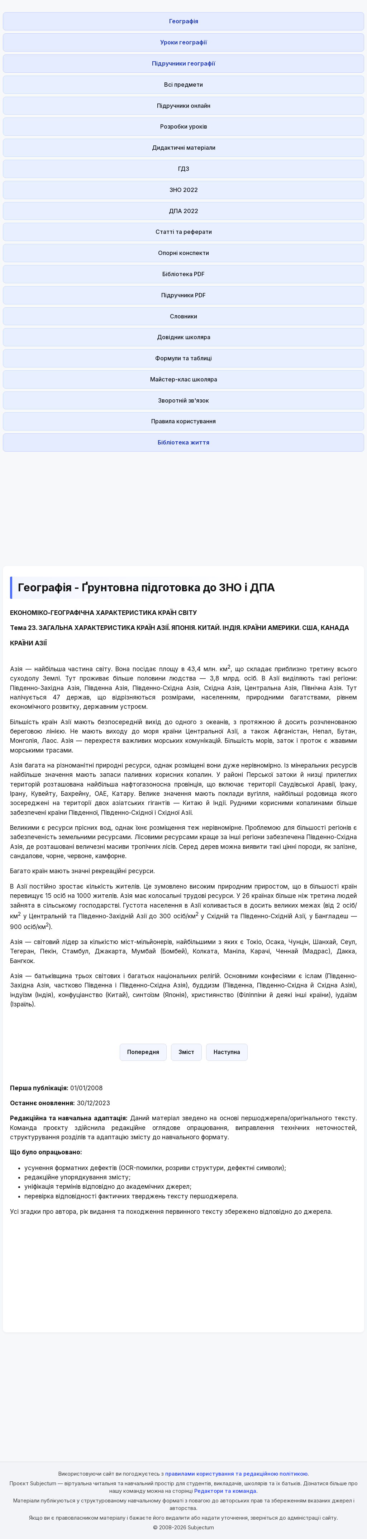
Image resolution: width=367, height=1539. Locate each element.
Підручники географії (183, 63)
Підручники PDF (183, 295)
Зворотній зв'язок (183, 400)
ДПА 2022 (183, 211)
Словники (183, 316)
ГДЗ (183, 168)
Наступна (227, 1052)
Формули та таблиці (183, 358)
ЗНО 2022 (184, 189)
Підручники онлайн (183, 105)
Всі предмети (183, 84)
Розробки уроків (183, 126)
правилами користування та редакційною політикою (236, 1474)
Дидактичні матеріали (183, 147)
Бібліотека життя (183, 442)
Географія (183, 21)
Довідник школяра (183, 337)
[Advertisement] (183, 505)
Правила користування (183, 421)
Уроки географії (183, 42)
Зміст (186, 1052)
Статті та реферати (184, 231)
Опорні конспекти (183, 252)
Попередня (143, 1052)
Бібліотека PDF (183, 274)
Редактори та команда (225, 1491)
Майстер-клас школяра (183, 379)
